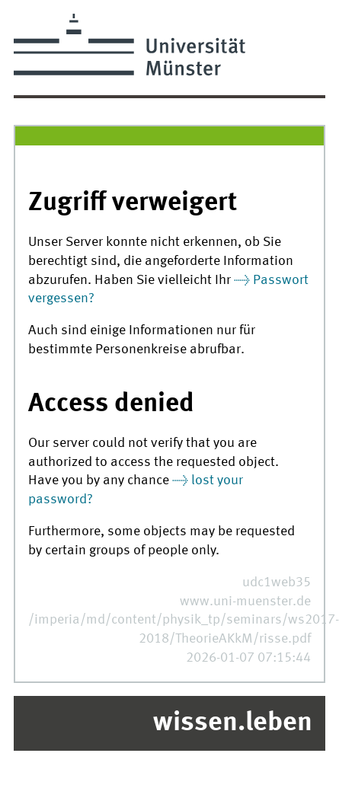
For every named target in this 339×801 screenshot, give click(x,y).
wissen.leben (232, 723)
